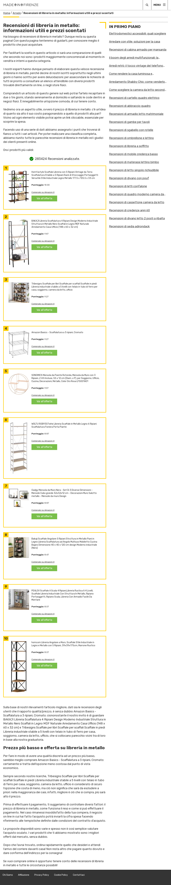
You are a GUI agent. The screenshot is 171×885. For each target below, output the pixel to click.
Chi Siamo (8, 875)
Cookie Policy (61, 875)
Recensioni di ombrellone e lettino (131, 138)
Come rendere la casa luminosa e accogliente (130, 73)
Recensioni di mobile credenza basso (133, 154)
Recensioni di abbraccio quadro (130, 106)
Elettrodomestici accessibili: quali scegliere (137, 33)
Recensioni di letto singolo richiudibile (134, 170)
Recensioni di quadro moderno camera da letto (136, 194)
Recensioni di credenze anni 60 (129, 210)
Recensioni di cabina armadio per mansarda (137, 49)
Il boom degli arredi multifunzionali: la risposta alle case (133, 57)
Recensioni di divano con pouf (129, 178)
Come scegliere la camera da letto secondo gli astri (137, 89)
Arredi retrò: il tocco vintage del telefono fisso (136, 65)
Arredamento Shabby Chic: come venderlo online (137, 81)
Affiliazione (23, 875)
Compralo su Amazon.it (42, 192)
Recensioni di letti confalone (128, 186)
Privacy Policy (41, 875)
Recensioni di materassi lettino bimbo (134, 162)
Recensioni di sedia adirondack (129, 226)
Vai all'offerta (44, 198)
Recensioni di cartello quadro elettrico (134, 97)
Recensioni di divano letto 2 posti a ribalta (137, 218)
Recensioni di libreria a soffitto (129, 146)
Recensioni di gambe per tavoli (129, 122)
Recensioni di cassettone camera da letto (136, 202)
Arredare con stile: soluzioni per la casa (134, 41)
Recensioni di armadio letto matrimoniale (136, 114)
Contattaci (79, 875)
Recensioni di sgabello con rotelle (131, 130)
